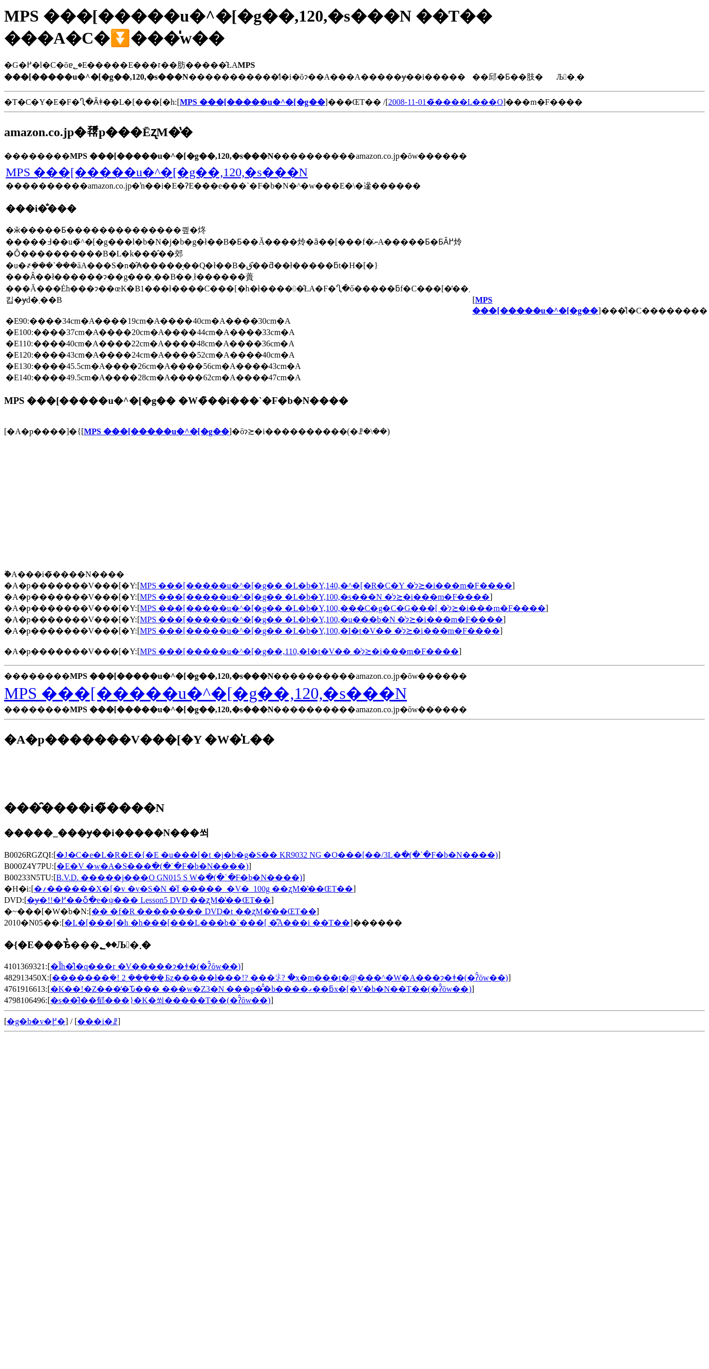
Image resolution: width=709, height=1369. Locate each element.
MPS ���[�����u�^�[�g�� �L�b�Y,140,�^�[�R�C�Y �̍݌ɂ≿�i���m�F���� (326, 585)
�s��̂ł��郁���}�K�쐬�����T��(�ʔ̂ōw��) (160, 1000)
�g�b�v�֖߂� (36, 1021)
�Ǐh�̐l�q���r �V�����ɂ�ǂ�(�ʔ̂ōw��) (145, 966)
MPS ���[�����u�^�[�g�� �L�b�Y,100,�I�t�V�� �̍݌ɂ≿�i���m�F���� (320, 630)
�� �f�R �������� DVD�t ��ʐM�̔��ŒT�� (203, 911)
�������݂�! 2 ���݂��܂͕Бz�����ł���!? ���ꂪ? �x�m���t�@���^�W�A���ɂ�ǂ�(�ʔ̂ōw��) (280, 977)
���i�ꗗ (97, 1021)
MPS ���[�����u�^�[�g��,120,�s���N (157, 172)
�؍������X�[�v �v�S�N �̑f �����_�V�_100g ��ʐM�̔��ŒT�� (193, 888)
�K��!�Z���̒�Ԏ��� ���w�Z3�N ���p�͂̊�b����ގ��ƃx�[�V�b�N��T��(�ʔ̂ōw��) (261, 989)
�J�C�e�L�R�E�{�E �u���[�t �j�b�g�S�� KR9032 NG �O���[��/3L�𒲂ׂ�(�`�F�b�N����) (277, 854)
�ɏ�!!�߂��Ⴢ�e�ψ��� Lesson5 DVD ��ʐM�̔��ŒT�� (149, 900)
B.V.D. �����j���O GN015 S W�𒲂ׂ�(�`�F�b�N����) (179, 877)
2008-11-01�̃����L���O (445, 102)
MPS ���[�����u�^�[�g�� (156, 431)
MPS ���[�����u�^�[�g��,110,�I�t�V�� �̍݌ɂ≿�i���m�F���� (299, 651)
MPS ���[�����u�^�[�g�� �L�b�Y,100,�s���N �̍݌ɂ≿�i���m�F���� (315, 597)
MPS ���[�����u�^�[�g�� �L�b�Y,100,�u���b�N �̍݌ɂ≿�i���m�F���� (321, 619)
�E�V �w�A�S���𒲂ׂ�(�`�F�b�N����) (152, 866)
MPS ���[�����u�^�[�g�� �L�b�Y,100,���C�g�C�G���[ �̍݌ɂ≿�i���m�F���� (342, 608)
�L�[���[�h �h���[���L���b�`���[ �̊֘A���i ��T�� (207, 922)
